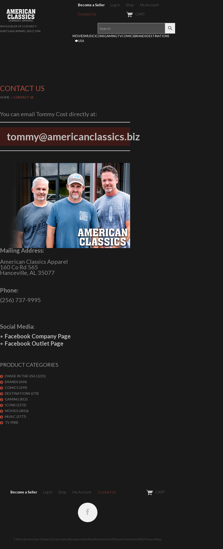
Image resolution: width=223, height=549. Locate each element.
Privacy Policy (153, 539)
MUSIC (90, 36)
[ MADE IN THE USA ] (21, 376)
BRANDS (140, 36)
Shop (130, 5)
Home (4, 97)
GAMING (110, 36)
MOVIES (79, 36)
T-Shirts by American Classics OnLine (37, 539)
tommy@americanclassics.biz (73, 136)
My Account (149, 5)
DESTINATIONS (158, 36)
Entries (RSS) (109, 539)
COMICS (128, 36)
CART (124, 14)
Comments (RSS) (133, 539)
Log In (115, 5)
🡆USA (79, 41)
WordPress (94, 539)
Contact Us (87, 14)
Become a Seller (91, 5)
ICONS (99, 36)
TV (119, 36)
